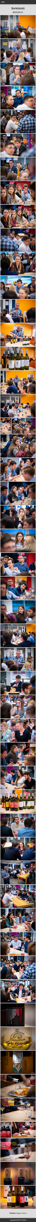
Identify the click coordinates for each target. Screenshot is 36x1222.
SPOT (3, 2)
